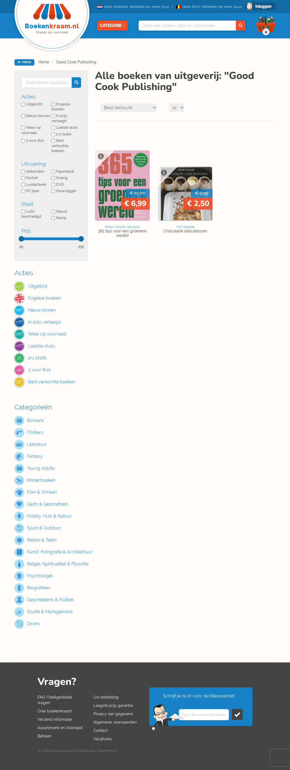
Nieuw (59, 211)
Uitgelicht (31, 104)
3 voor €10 (32, 140)
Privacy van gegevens (113, 714)
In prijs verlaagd (59, 118)
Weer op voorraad (31, 130)
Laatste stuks (64, 127)
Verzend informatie (55, 719)
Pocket (29, 178)
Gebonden (32, 171)
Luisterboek (33, 184)
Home (43, 62)
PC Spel (30, 191)
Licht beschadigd (31, 214)
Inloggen (263, 6)
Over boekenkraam (55, 711)
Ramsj (58, 218)
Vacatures (102, 739)
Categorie (112, 25)
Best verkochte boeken (60, 145)
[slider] (21, 239)
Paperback (62, 171)
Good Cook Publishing (76, 62)
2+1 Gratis (61, 134)
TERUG (24, 62)
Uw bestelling (106, 697)
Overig (59, 178)
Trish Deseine (185, 227)
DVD (57, 184)
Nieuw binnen (35, 116)
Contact (100, 730)
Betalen (44, 736)
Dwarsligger (64, 191)
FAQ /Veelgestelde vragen (55, 700)
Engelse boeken (60, 106)
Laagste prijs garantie (113, 705)
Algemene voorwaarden (115, 722)
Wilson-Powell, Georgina (122, 227)
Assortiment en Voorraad (60, 728)
